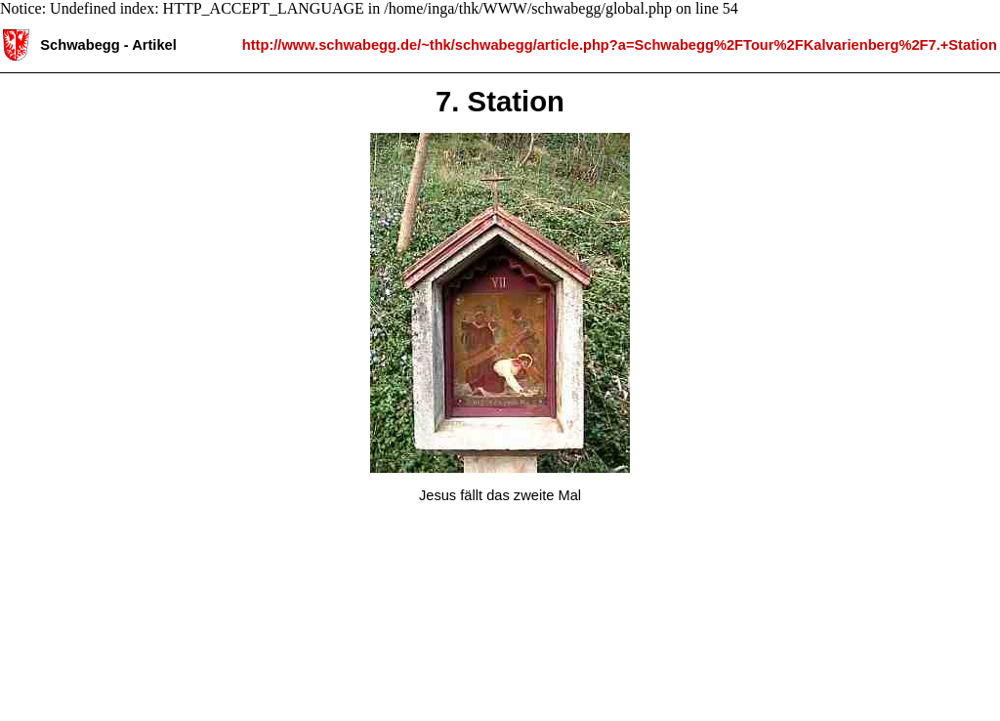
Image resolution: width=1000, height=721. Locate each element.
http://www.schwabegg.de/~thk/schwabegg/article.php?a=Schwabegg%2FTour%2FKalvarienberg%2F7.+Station (619, 44)
